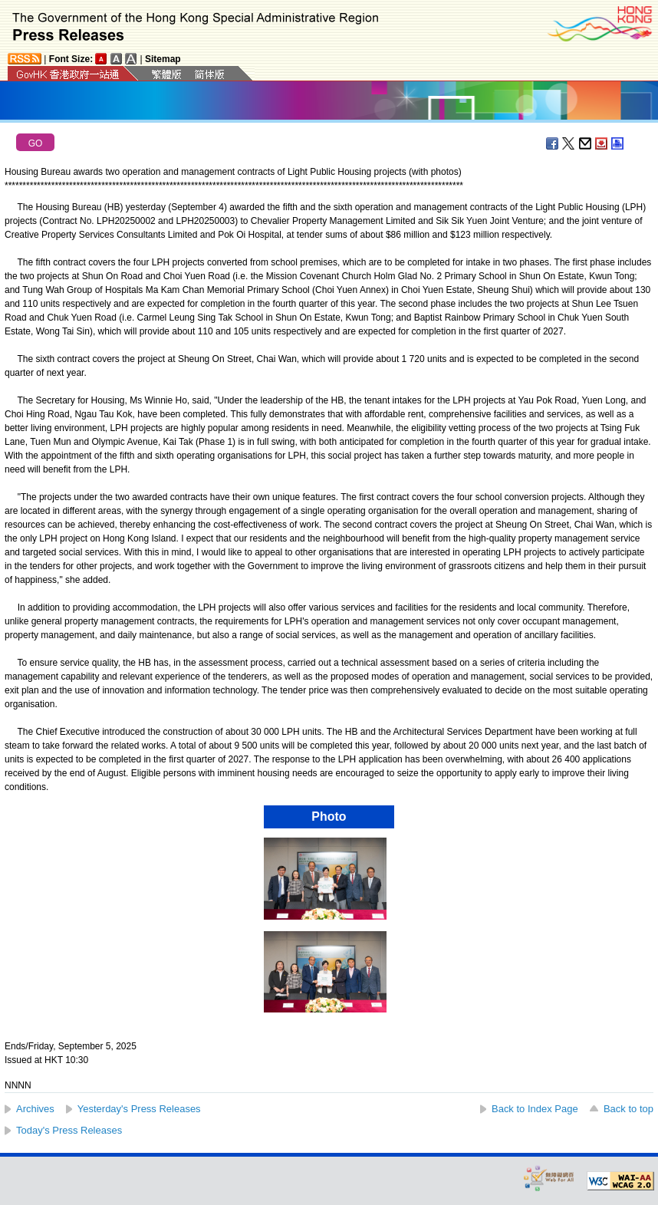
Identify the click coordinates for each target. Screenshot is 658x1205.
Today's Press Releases (69, 1130)
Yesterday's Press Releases (139, 1108)
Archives (35, 1108)
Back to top (628, 1108)
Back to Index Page (535, 1108)
